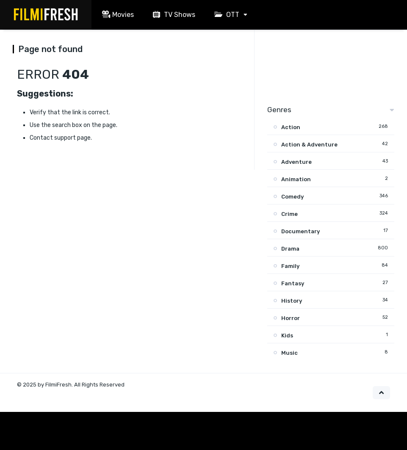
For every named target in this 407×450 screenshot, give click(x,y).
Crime (289, 214)
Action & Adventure (309, 144)
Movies (117, 15)
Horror (290, 318)
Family (290, 266)
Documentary (300, 231)
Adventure (296, 162)
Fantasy (292, 283)
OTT (225, 15)
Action (290, 127)
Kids (287, 335)
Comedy (292, 196)
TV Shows (173, 15)
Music (289, 353)
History (291, 301)
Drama (290, 249)
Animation (296, 179)
